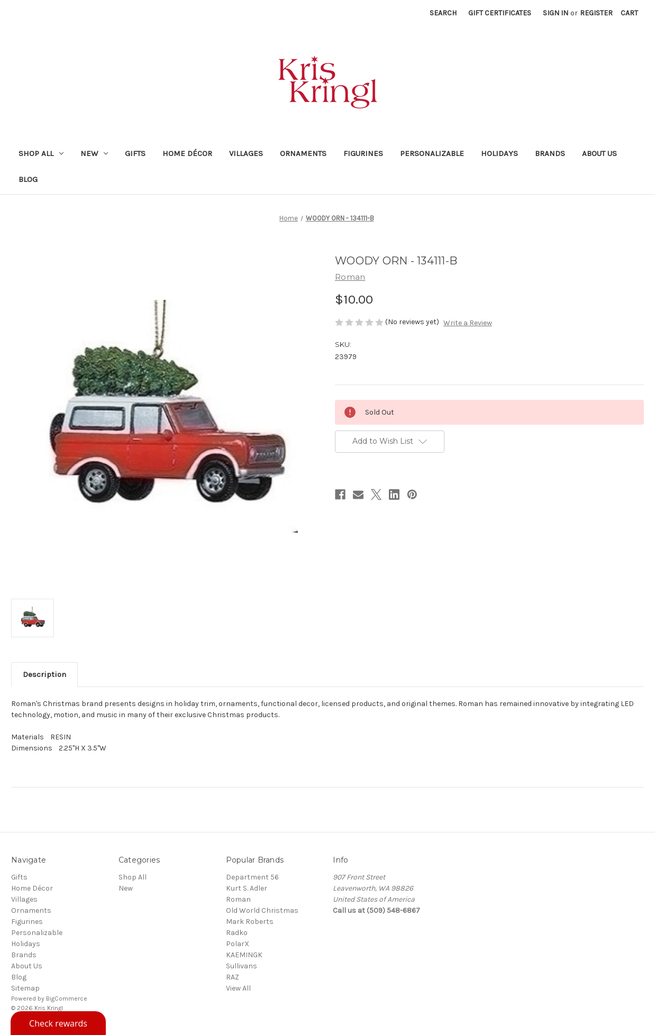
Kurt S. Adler (246, 888)
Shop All (41, 153)
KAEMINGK (244, 954)
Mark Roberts (250, 921)
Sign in (555, 12)
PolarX (237, 943)
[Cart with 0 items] (629, 13)
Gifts (135, 153)
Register (596, 12)
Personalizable (432, 153)
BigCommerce (66, 998)
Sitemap (25, 988)
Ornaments (303, 153)
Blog (28, 179)
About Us (599, 153)
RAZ (232, 977)
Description (44, 674)
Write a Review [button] (467, 322)
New (94, 153)
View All (238, 988)
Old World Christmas (262, 910)
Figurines (363, 153)
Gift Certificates (499, 12)
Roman (238, 899)
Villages (246, 153)
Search (443, 12)
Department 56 (252, 877)
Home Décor (187, 153)
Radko (237, 932)
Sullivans (241, 965)
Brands (550, 153)
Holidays (499, 153)
